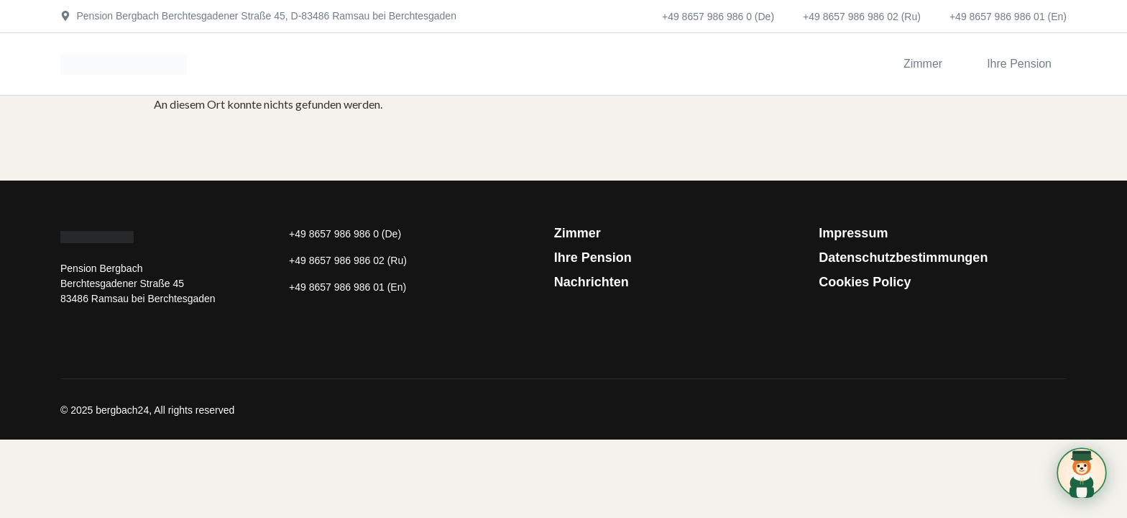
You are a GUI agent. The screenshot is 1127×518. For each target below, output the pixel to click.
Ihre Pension (593, 257)
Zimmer (577, 233)
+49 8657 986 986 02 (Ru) (862, 16)
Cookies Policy (865, 282)
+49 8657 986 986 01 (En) (1008, 16)
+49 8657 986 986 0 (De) (718, 16)
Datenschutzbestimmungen (903, 257)
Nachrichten (591, 282)
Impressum (853, 233)
